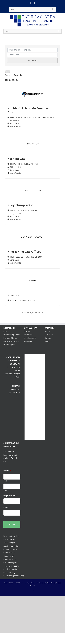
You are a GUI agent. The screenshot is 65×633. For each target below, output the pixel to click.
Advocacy (28, 341)
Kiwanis (13, 295)
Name (7, 470)
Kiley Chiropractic (20, 205)
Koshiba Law (16, 159)
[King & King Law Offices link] (32, 237)
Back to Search (13, 75)
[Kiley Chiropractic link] (32, 191)
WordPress (51, 583)
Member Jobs (9, 344)
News (47, 341)
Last (5, 491)
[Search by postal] (32, 55)
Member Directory (11, 341)
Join (5, 331)
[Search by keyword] (32, 50)
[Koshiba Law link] (32, 144)
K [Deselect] (7, 71)
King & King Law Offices (24, 251)
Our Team (49, 334)
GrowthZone (37, 312)
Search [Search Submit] (32, 60)
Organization (10, 495)
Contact (48, 338)
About (47, 331)
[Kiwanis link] (32, 281)
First (5, 481)
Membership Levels (11, 334)
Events (27, 331)
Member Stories (10, 338)
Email (6, 507)
